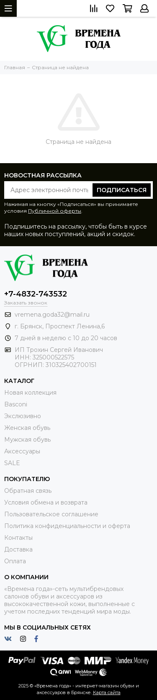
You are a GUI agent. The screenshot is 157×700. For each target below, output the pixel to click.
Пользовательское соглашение (51, 514)
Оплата (15, 561)
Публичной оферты (54, 211)
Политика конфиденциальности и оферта (67, 526)
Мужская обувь (27, 439)
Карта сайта (107, 692)
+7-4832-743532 (35, 294)
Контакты (18, 537)
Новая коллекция (30, 392)
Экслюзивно (22, 416)
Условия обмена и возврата (46, 502)
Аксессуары (22, 451)
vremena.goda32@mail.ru (52, 314)
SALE (12, 463)
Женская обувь (27, 428)
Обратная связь (27, 490)
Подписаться (122, 190)
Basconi (15, 404)
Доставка (18, 549)
